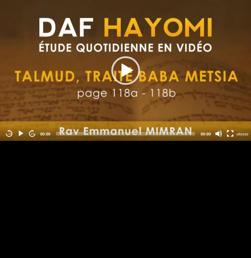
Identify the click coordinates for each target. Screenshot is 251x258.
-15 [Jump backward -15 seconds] (9, 133)
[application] (125, 70)
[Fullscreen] (230, 133)
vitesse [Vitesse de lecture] (242, 134)
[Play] (20, 133)
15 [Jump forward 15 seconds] (32, 133)
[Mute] (218, 133)
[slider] (125, 133)
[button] (125, 70)
